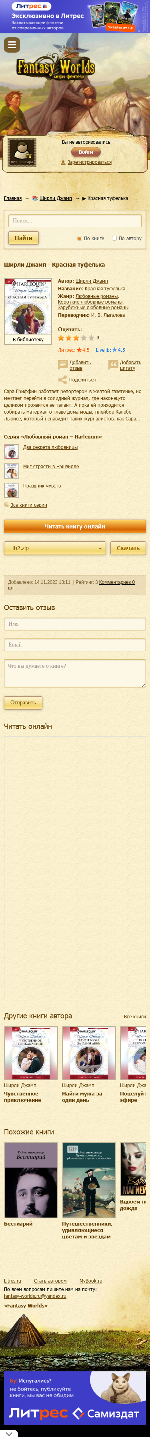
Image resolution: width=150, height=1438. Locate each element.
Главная (13, 198)
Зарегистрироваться (89, 162)
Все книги (135, 1016)
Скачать (128, 548)
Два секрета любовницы (50, 447)
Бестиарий (18, 1223)
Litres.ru (12, 1280)
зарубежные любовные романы (93, 307)
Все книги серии (28, 505)
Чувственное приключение (22, 1096)
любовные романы (97, 296)
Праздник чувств (42, 485)
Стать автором (50, 1280)
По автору (127, 238)
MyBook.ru (91, 1280)
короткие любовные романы (90, 301)
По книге (90, 238)
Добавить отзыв (80, 365)
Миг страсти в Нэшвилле (51, 466)
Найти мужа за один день (82, 1096)
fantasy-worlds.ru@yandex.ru (35, 1296)
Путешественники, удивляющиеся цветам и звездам (87, 1230)
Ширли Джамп (56, 198)
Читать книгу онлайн (75, 526)
